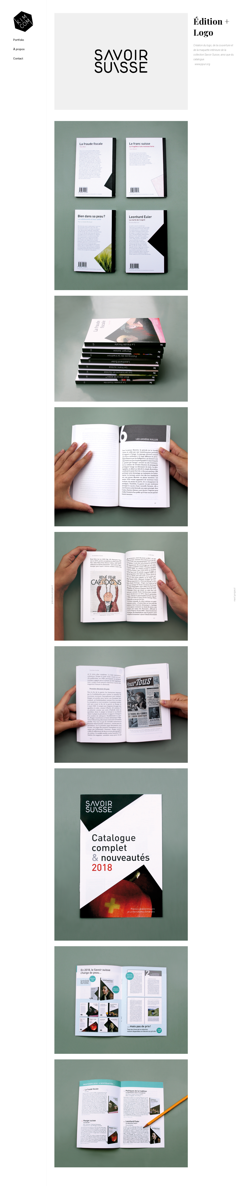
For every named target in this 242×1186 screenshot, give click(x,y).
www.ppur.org (202, 64)
